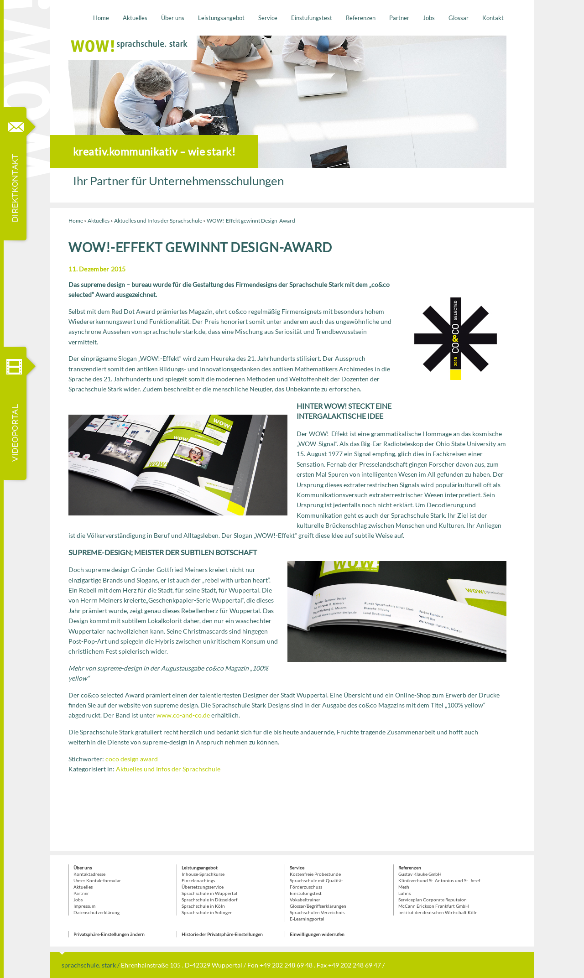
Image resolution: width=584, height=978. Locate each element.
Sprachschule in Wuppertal (209, 893)
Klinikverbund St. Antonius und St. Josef (439, 880)
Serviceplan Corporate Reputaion (432, 899)
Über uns (172, 17)
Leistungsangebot (221, 17)
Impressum (84, 906)
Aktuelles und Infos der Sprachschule (158, 220)
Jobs (429, 17)
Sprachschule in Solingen (207, 912)
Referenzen (360, 17)
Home (101, 17)
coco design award (131, 759)
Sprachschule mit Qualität (316, 880)
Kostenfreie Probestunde (315, 874)
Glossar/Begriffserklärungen (318, 906)
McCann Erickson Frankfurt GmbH (433, 906)
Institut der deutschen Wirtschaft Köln (438, 912)
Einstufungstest (311, 17)
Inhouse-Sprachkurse (203, 874)
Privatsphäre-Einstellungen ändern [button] (109, 934)
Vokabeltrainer (305, 899)
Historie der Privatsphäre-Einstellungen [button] (222, 934)
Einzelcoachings (198, 880)
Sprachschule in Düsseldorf (209, 899)
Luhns (404, 893)
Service (267, 17)
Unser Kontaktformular (97, 880)
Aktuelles (135, 17)
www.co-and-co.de (183, 715)
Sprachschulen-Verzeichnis (317, 912)
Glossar (458, 17)
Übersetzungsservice (203, 887)
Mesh (403, 887)
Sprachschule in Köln (203, 906)
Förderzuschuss (306, 887)
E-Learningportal (307, 918)
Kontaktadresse (89, 874)
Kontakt (493, 17)
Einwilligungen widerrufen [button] (317, 934)
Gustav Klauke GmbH (420, 874)
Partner (399, 17)
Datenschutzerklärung (96, 912)
